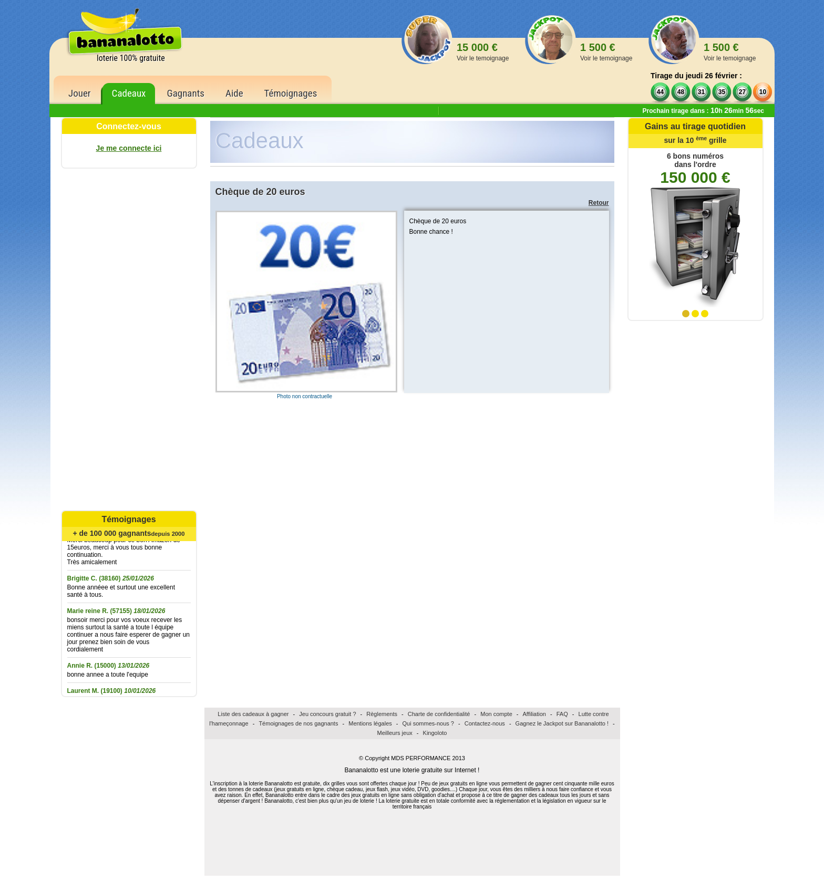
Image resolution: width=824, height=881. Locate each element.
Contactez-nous (485, 723)
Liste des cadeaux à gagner (253, 714)
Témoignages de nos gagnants (298, 723)
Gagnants (185, 93)
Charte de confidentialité (439, 714)
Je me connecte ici (129, 148)
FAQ (562, 714)
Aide (234, 93)
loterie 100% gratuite (131, 58)
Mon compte (496, 714)
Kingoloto (435, 733)
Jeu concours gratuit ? (327, 714)
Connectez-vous (128, 126)
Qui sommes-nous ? (428, 723)
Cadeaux (129, 93)
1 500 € (606, 52)
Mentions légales (370, 723)
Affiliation (534, 714)
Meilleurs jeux (395, 733)
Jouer (79, 93)
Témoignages (290, 93)
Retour (599, 202)
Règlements (381, 714)
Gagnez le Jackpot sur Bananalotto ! (562, 723)
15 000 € (483, 52)
